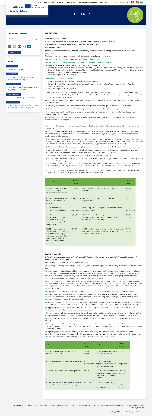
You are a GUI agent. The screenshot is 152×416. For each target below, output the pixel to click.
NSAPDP (139, 412)
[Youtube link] (19, 46)
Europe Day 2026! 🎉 (15, 69)
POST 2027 (104, 2)
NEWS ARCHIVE (14, 53)
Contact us (123, 2)
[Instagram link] (24, 46)
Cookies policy (128, 412)
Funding (61, 2)
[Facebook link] (10, 46)
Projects (71, 2)
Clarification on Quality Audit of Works (21, 98)
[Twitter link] (15, 46)
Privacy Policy (115, 412)
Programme (49, 2)
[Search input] (21, 38)
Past (113, 2)
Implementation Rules (88, 2)
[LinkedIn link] (29, 46)
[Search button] (36, 38)
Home (40, 2)
